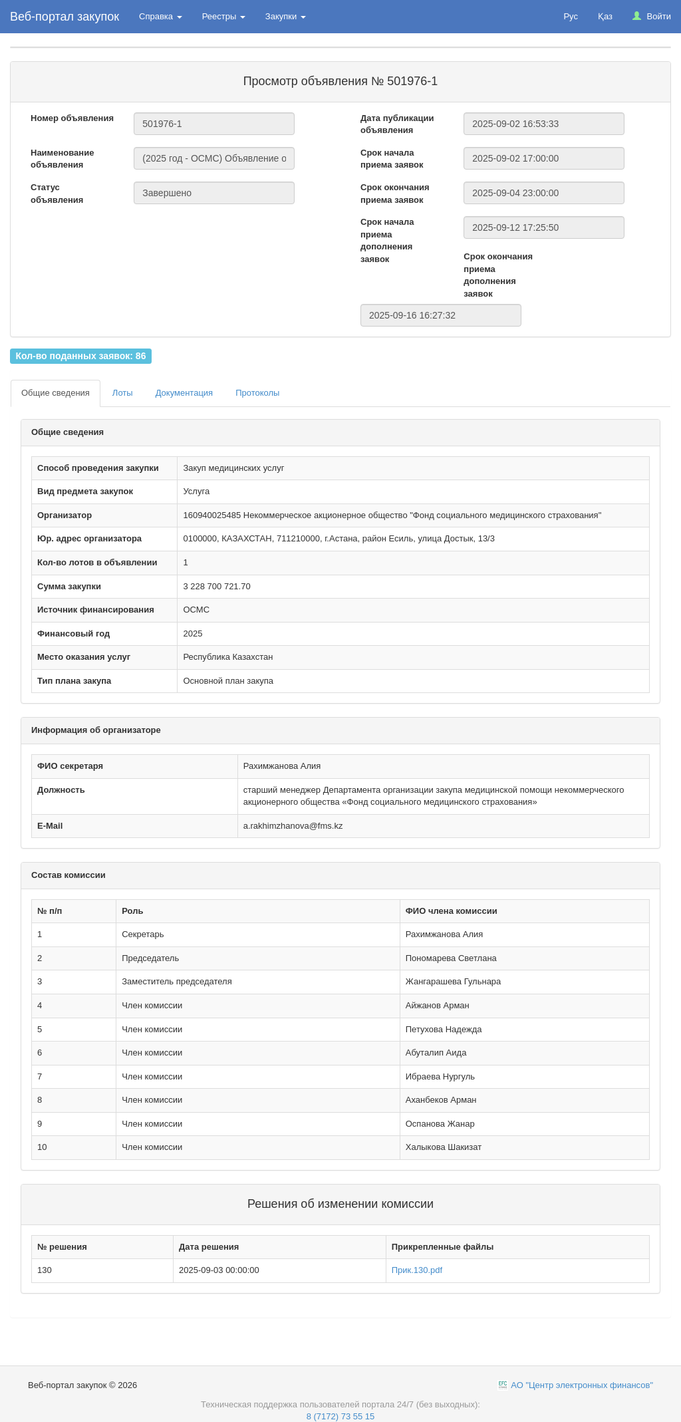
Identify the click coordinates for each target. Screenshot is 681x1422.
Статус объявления (57, 193)
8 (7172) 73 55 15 (341, 1416)
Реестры (223, 16)
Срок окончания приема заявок (395, 193)
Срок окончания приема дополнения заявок (498, 275)
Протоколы (257, 393)
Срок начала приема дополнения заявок (387, 240)
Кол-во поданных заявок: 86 (80, 356)
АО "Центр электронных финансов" (582, 1385)
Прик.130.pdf (417, 1270)
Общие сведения (55, 393)
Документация (184, 393)
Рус (570, 16)
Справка (160, 16)
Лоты (122, 393)
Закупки (285, 16)
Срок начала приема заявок (392, 159)
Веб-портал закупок (64, 16)
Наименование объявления (62, 159)
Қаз (605, 16)
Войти (651, 16)
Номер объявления (72, 118)
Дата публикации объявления (397, 124)
